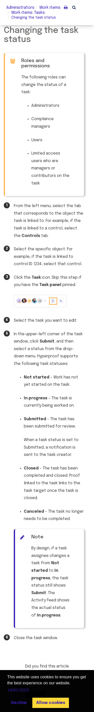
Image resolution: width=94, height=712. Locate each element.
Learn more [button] (18, 690)
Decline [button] (19, 703)
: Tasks (28, 13)
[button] (74, 7)
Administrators (20, 8)
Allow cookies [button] (50, 703)
